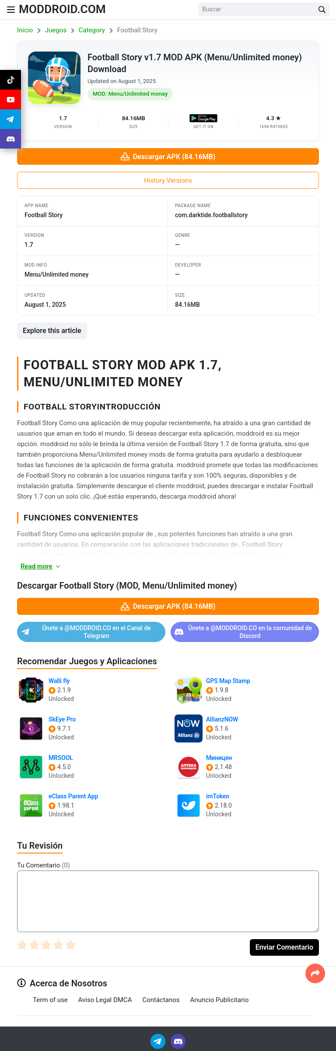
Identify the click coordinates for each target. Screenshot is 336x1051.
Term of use (50, 1000)
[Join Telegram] (158, 1040)
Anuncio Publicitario (219, 1000)
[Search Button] (322, 9)
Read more (41, 566)
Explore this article (52, 330)
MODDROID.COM (65, 9)
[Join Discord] (178, 1040)
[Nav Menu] (11, 9)
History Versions (168, 180)
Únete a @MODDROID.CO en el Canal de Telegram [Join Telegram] (86, 631)
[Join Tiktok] (10, 80)
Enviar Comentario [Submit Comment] (284, 947)
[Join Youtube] (10, 101)
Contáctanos (160, 1000)
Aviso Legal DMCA (105, 1000)
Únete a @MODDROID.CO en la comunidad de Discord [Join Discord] (243, 631)
